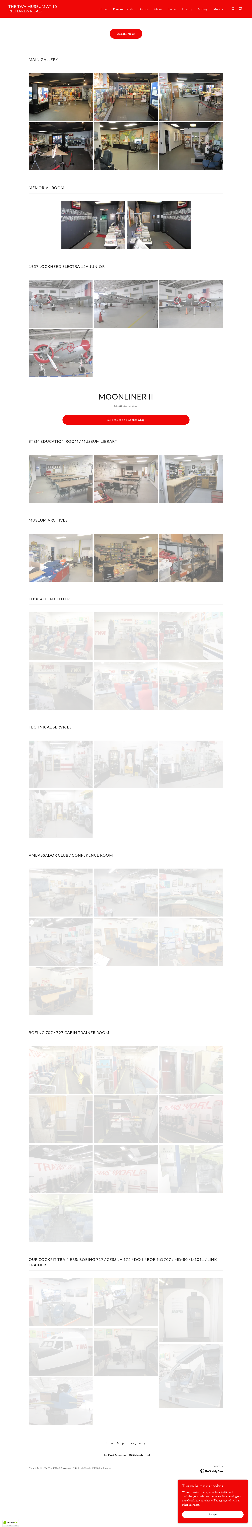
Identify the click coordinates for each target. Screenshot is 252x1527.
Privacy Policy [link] (136, 1443)
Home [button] (110, 1443)
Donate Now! (126, 34)
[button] (218, 9)
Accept (213, 1514)
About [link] (158, 9)
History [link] (187, 9)
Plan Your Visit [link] (123, 9)
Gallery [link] (203, 9)
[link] (41, 11)
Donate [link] (143, 9)
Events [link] (172, 9)
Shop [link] (120, 1443)
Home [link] (103, 9)
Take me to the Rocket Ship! (126, 420)
